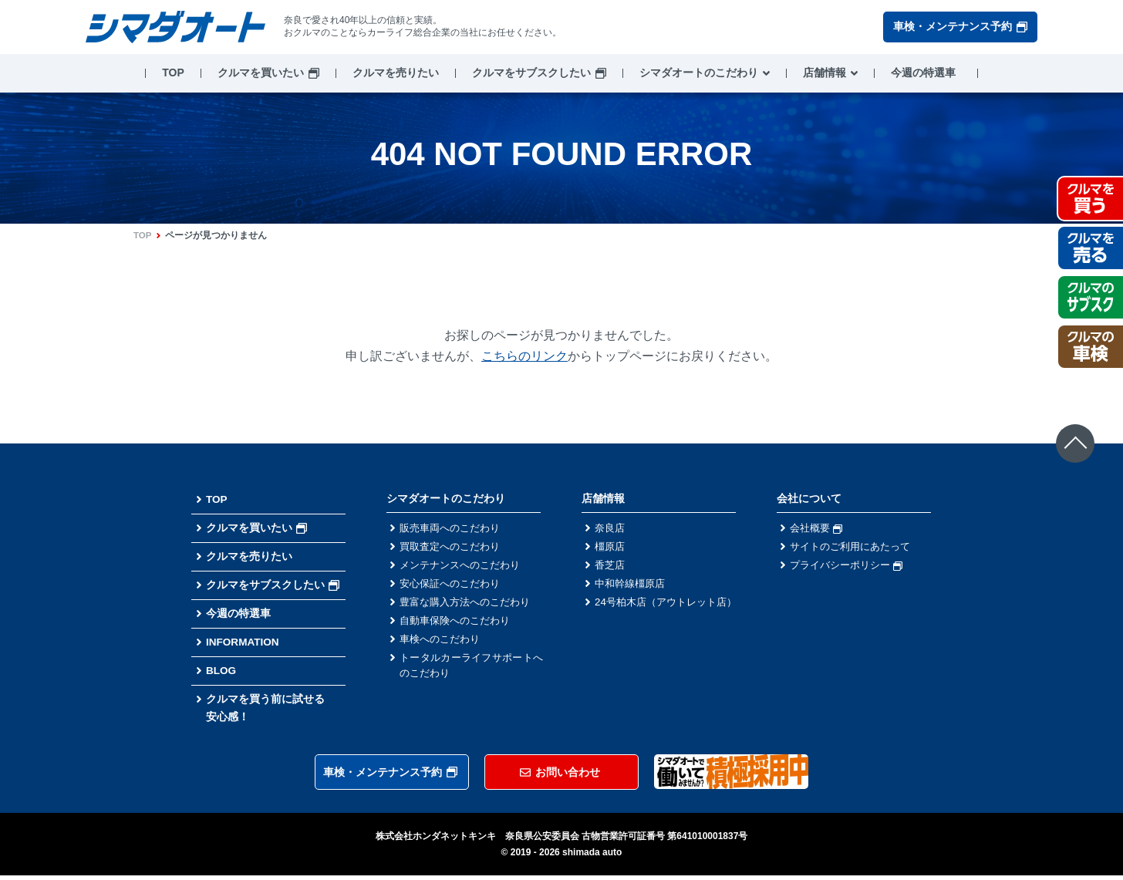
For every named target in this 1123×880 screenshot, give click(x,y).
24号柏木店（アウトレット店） (666, 613)
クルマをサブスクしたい (531, 72)
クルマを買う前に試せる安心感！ (265, 711)
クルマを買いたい (261, 72)
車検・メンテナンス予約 (960, 26)
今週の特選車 (923, 72)
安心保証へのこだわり (454, 586)
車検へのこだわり (443, 644)
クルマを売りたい (395, 72)
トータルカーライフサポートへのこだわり (471, 671)
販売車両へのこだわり (454, 528)
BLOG (221, 674)
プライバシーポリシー (850, 567)
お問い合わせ (560, 776)
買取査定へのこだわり (454, 547)
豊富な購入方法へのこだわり (470, 605)
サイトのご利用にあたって (854, 547)
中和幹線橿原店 (632, 586)
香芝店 (611, 567)
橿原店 (611, 547)
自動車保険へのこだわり (459, 625)
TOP (173, 72)
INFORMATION (244, 645)
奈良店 (611, 528)
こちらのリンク (524, 355)
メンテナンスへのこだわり (464, 567)
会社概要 (817, 528)
